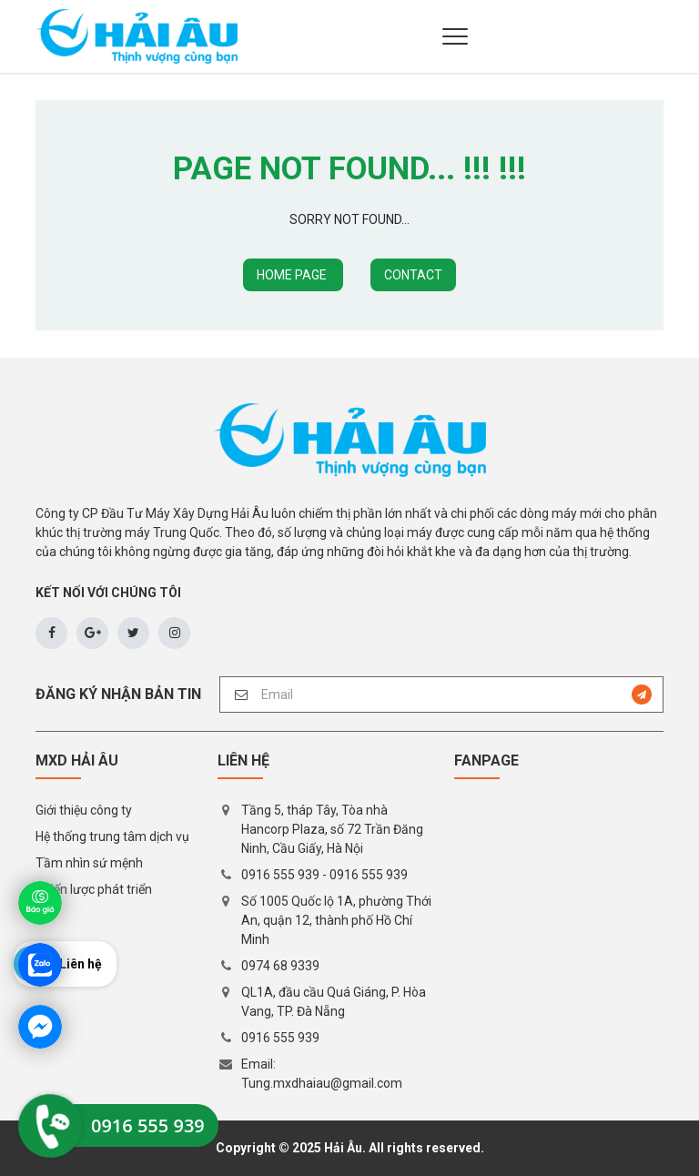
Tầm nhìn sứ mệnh (89, 863)
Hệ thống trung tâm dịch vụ (112, 836)
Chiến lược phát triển (93, 889)
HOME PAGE (293, 275)
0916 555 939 (280, 874)
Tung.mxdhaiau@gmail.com (321, 1083)
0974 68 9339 (280, 965)
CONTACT (413, 275)
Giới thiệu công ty (83, 810)
